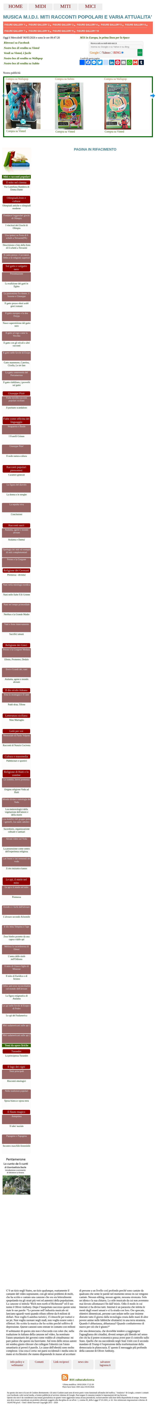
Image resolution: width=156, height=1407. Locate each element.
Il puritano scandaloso (16, 407)
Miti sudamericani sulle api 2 (16, 1035)
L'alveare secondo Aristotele (16, 916)
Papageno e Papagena (16, 1136)
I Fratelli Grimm (16, 436)
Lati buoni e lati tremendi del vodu (16, 860)
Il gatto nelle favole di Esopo (16, 352)
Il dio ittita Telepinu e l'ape (16, 926)
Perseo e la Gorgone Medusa (16, 649)
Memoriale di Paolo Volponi (16, 735)
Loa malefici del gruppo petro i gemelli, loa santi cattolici (16, 820)
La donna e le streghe (16, 494)
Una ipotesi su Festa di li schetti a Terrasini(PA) (16, 236)
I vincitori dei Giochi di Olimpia (16, 226)
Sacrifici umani (16, 634)
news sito (83, 1361)
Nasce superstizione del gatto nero (16, 324)
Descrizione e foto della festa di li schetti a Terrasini (16, 246)
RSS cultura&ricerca (81, 1379)
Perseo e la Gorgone (16, 559)
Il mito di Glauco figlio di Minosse (16, 967)
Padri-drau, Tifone (16, 704)
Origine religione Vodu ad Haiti (16, 791)
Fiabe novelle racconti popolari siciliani (16, 399)
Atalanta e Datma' (16, 539)
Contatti (39, 1361)
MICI (90, 6)
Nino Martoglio (16, 720)
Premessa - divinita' (16, 574)
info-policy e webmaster (17, 1363)
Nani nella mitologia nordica (16, 584)
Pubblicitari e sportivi (16, 760)
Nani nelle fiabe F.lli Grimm (16, 594)
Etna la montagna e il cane (16, 694)
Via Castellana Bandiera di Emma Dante (16, 188)
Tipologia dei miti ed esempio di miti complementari (16, 551)
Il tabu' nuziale (17, 1126)
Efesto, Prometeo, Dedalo (16, 659)
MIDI (40, 6)
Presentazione (16, 273)
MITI (65, 6)
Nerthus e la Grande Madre (17, 614)
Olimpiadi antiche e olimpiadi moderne (16, 207)
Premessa (16, 897)
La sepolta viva (16, 504)
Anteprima (16, 1116)
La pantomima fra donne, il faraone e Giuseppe (16, 295)
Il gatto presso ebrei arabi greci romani (17, 304)
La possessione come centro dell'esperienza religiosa (16, 850)
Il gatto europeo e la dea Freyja (16, 314)
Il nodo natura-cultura (16, 456)
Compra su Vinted (16, 131)
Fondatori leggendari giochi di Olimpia (16, 217)
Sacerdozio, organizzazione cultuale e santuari (17, 830)
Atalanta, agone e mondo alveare (16, 531)
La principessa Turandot (16, 1055)
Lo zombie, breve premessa (17, 779)
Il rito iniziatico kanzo (16, 868)
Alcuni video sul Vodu (16, 838)
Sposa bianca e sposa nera (16, 1100)
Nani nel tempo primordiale (16, 604)
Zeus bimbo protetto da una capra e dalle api (17, 938)
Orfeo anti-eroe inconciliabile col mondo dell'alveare (17, 987)
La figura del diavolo (16, 484)
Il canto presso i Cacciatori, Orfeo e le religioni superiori (16, 256)
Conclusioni (16, 514)
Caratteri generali (16, 474)
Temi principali (16, 1071)
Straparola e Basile (17, 426)
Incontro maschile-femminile (16, 1146)
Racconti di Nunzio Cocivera (16, 745)
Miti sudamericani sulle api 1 (16, 1025)
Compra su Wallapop (17, 78)
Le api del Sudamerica (16, 1015)
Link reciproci (61, 1361)
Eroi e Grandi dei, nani (16, 669)
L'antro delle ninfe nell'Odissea (16, 957)
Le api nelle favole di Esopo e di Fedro (16, 1007)
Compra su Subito (64, 78)
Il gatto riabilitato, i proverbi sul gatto (16, 383)
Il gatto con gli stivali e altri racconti (16, 344)
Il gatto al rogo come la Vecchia (17, 334)
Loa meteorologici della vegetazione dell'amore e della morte (16, 812)
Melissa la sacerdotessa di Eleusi (16, 948)
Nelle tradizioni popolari (16, 1091)
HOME (16, 6)
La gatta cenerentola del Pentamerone (16, 374)
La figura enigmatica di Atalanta (17, 997)
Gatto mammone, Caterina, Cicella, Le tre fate (16, 364)
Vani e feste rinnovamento (16, 624)
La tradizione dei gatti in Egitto (16, 285)
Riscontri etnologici (16, 1081)
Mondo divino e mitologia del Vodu (16, 800)
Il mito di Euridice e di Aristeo (16, 977)
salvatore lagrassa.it (105, 1363)
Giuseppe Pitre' (16, 446)
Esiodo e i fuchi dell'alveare (16, 907)
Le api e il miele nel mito (17, 887)
